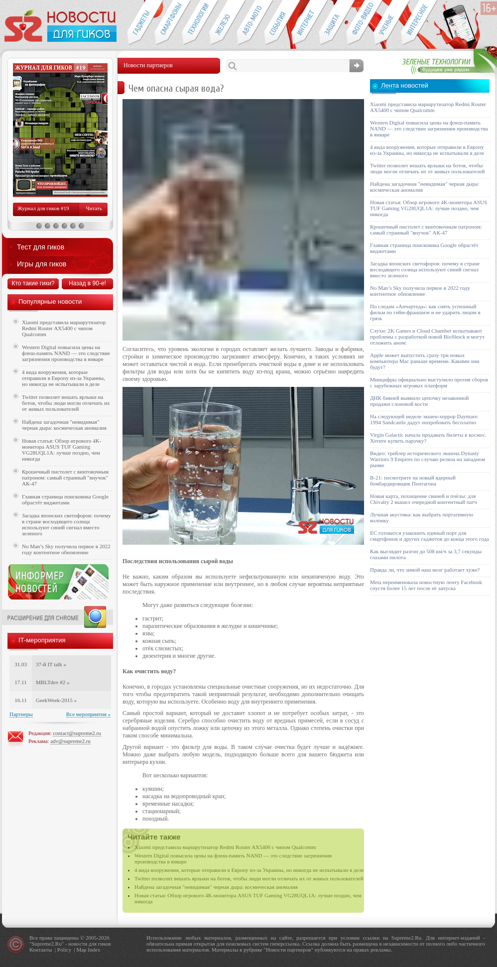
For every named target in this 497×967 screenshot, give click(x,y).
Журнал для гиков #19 (43, 208)
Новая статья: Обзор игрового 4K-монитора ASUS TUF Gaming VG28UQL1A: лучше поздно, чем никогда (61, 450)
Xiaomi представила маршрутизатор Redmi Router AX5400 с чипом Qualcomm (225, 847)
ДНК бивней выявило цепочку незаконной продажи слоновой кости (419, 401)
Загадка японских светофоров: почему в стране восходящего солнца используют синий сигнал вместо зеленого (66, 524)
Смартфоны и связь (168, 23)
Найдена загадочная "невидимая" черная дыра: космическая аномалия (216, 887)
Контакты (40, 950)
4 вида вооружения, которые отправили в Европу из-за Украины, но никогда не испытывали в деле (249, 870)
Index (94, 950)
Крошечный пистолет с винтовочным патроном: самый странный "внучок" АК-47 (65, 477)
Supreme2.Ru (47, 944)
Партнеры (21, 714)
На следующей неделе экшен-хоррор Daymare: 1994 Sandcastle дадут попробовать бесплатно (424, 419)
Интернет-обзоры (305, 23)
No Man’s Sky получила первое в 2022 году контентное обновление (66, 549)
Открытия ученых (387, 23)
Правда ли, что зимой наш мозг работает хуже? (425, 570)
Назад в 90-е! (87, 283)
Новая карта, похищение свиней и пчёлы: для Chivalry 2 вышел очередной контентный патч (423, 499)
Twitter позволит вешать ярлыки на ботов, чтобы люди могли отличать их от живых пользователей (249, 878)
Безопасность (332, 23)
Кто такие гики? (32, 283)
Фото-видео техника (359, 23)
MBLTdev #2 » (52, 682)
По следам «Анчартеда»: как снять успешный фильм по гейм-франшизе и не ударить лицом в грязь (425, 312)
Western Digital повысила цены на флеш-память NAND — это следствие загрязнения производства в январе (66, 353)
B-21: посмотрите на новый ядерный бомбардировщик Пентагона (413, 480)
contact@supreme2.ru (77, 733)
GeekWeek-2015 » (56, 700)
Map (81, 950)
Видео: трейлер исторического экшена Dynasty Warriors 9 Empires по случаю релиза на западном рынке (427, 459)
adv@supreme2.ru (70, 741)
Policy (64, 950)
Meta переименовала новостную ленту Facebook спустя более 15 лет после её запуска (426, 585)
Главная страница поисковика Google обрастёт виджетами (65, 499)
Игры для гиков (41, 264)
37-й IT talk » (51, 664)
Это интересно (419, 23)
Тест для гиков (40, 247)
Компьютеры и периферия (223, 23)
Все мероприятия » (88, 714)
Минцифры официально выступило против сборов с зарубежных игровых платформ (429, 382)
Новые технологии (195, 23)
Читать (94, 208)
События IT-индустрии (277, 23)
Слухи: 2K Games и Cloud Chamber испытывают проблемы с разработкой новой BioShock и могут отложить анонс (427, 337)
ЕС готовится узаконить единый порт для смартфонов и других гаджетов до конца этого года (429, 536)
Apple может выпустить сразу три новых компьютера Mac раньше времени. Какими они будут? (424, 361)
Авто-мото (250, 23)
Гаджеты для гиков (140, 23)
